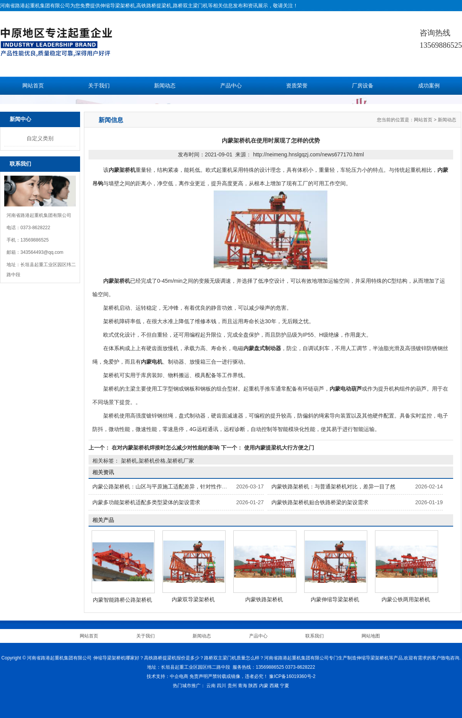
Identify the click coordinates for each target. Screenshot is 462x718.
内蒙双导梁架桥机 (193, 599)
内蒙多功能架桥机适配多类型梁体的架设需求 (146, 502)
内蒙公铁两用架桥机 (406, 599)
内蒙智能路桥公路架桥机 (122, 600)
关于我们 (99, 86)
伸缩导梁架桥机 (117, 5)
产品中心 (231, 86)
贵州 (232, 685)
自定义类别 (40, 138)
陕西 (253, 685)
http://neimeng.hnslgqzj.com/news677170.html (308, 154)
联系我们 (314, 636)
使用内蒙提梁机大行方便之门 (278, 448)
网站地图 (371, 636)
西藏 (274, 685)
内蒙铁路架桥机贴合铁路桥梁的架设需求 (319, 502)
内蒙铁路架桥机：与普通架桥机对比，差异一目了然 (333, 486)
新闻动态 (165, 86)
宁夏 (284, 685)
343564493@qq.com (42, 252)
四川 (221, 685)
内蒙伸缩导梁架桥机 (335, 599)
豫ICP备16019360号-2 (292, 676)
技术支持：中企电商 (167, 676)
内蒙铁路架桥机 (264, 599)
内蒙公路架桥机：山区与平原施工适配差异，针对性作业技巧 (165, 486)
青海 (242, 685)
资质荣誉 (297, 86)
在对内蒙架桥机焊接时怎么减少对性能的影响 (165, 448)
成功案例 (429, 86)
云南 (211, 685)
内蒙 (263, 685)
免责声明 (198, 676)
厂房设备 (362, 86)
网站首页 (33, 86)
